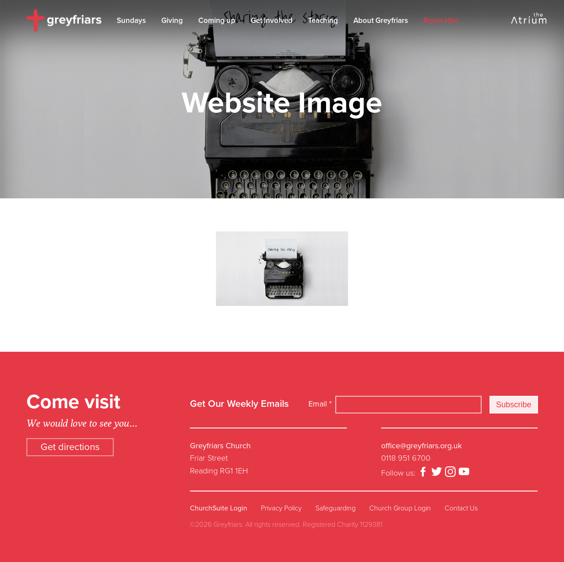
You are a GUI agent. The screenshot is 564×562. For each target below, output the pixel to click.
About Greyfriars (380, 20)
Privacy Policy (281, 508)
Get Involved (272, 20)
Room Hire (440, 20)
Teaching (323, 20)
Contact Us (461, 508)
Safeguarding (335, 508)
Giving (172, 20)
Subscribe (513, 404)
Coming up (216, 20)
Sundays (131, 20)
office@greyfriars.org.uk (421, 445)
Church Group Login (400, 508)
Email (320, 404)
